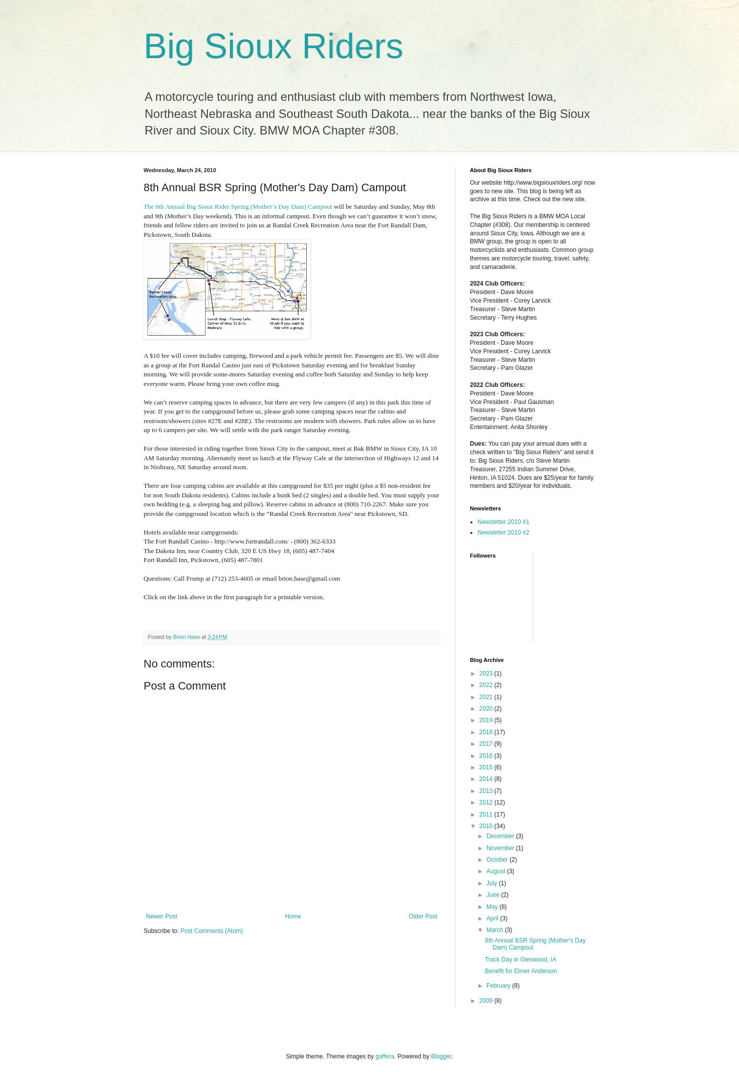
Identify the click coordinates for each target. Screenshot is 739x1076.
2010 (487, 826)
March (495, 929)
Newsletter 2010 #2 (503, 532)
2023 (487, 673)
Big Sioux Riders (273, 46)
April (493, 918)
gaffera (385, 1056)
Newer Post (161, 916)
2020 (487, 708)
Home (293, 916)
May (493, 906)
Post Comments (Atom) (211, 930)
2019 (487, 720)
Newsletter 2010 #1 (503, 521)
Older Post (423, 916)
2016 (487, 755)
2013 (487, 790)
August (496, 871)
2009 (487, 1000)
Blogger (441, 1056)
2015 (487, 767)
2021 (487, 697)
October (498, 859)
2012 (487, 802)
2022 (487, 685)
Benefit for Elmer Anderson (521, 971)
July (492, 883)
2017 (487, 743)
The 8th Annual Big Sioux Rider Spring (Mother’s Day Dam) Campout (238, 206)
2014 (487, 778)
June (493, 894)
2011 (487, 814)
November (501, 848)
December (501, 836)
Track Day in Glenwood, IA (520, 959)
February (499, 985)
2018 (487, 732)
